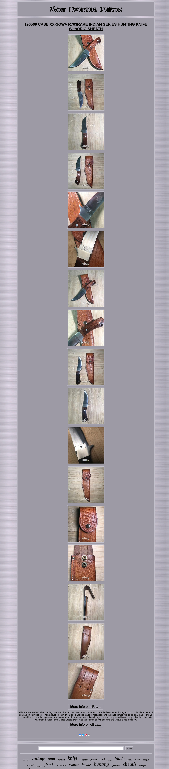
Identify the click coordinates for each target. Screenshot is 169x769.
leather (74, 765)
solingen (142, 766)
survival (30, 765)
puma (130, 760)
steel (102, 759)
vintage (38, 758)
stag (51, 758)
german (116, 765)
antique (146, 760)
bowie (86, 764)
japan (93, 759)
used (137, 759)
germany (61, 765)
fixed (48, 764)
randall (61, 759)
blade (120, 758)
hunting (101, 764)
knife (73, 758)
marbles (26, 760)
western (39, 766)
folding (110, 760)
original (84, 760)
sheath (129, 764)
